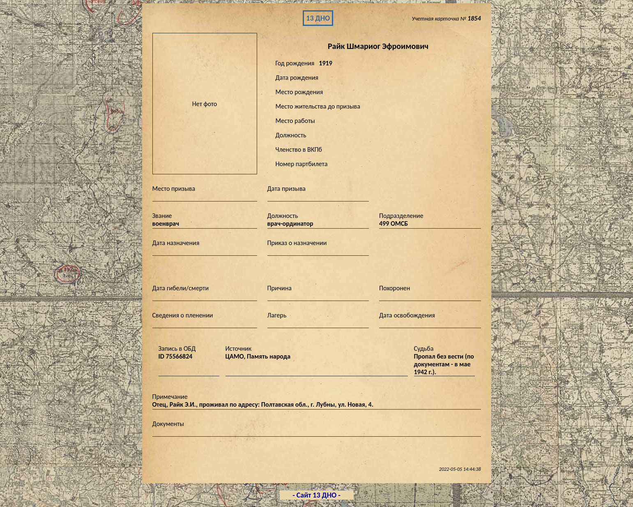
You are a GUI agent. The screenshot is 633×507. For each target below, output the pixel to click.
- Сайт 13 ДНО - (316, 495)
